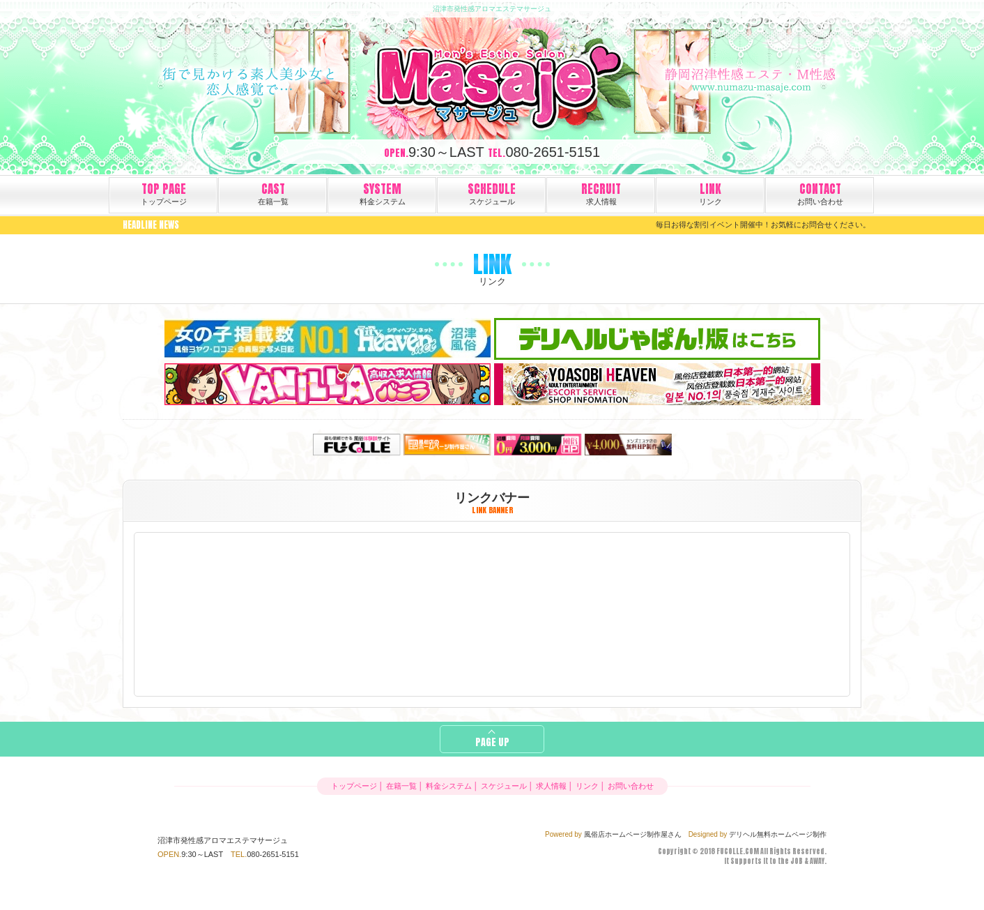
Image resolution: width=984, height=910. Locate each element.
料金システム (383, 193)
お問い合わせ (820, 193)
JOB (796, 861)
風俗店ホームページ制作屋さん (633, 834)
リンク (710, 193)
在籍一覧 (273, 193)
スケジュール (492, 193)
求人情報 (601, 193)
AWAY (817, 861)
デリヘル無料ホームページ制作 (778, 834)
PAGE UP (492, 742)
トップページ (164, 193)
